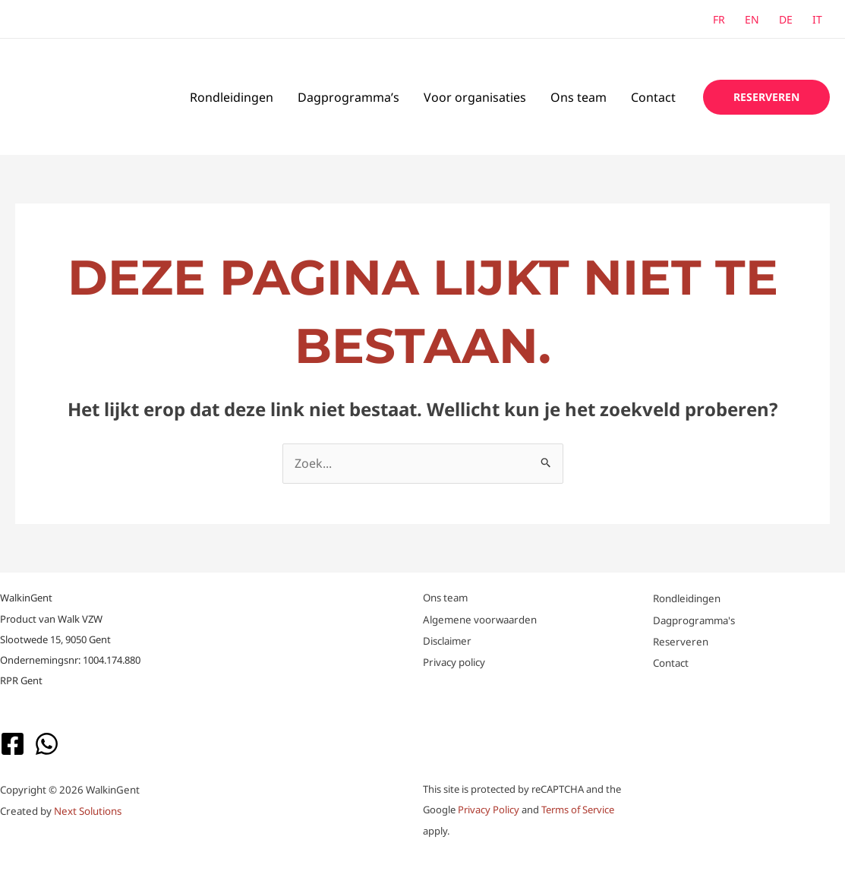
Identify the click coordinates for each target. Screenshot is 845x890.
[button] (766, 97)
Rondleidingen (231, 97)
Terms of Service (577, 809)
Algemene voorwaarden (480, 619)
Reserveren (680, 642)
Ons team (578, 97)
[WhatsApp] (46, 743)
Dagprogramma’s (348, 97)
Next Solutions (87, 811)
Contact (653, 97)
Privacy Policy (488, 809)
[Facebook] (12, 743)
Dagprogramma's (694, 620)
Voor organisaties (475, 97)
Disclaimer (447, 641)
